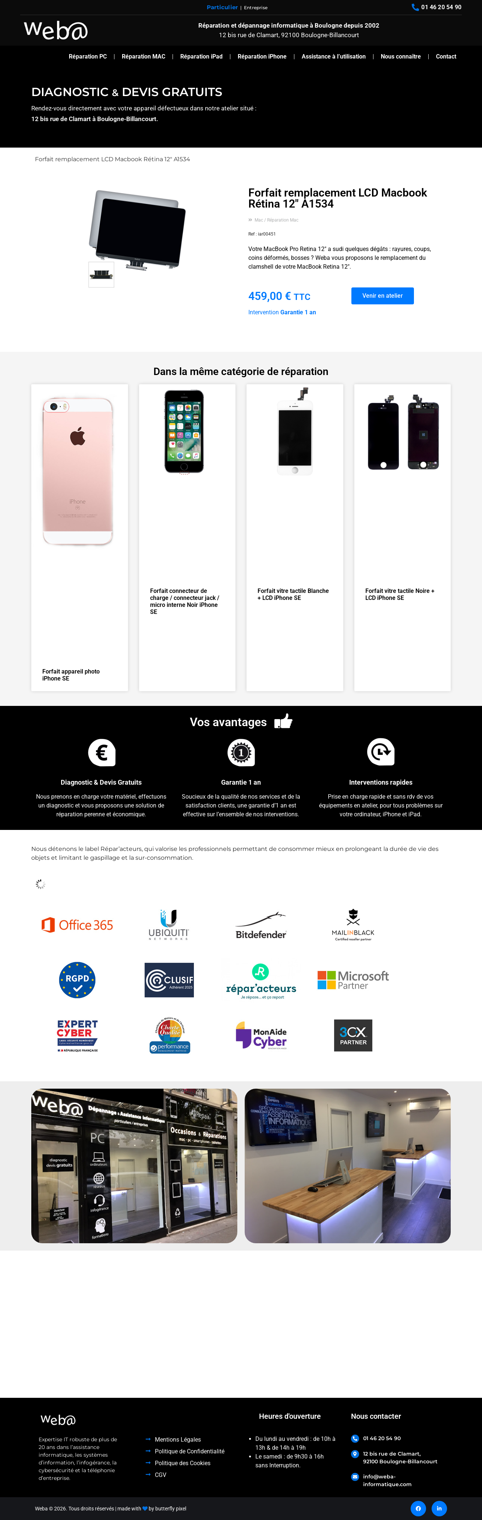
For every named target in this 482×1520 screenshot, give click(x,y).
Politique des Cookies (182, 1463)
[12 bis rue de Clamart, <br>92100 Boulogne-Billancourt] (355, 1454)
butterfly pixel (170, 1509)
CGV (160, 1474)
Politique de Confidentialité (189, 1451)
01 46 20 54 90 (382, 1438)
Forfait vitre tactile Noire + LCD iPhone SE (400, 594)
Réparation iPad (201, 56)
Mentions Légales (178, 1439)
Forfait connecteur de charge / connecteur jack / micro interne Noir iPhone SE (184, 601)
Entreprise (255, 7)
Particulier (222, 7)
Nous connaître (401, 56)
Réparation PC (88, 56)
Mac (259, 220)
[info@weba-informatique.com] (355, 1477)
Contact (446, 56)
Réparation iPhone (262, 56)
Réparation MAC (143, 56)
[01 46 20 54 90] (355, 1439)
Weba (41, 1509)
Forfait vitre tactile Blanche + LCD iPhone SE (293, 594)
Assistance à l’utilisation (334, 56)
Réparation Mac (282, 220)
